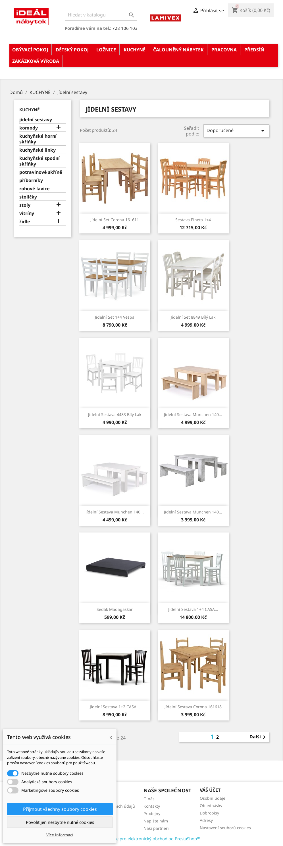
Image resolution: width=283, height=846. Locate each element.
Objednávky (211, 805)
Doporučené (236, 130)
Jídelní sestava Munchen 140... (193, 414)
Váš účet (210, 790)
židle (24, 222)
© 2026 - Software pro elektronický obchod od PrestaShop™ (141, 838)
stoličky (28, 197)
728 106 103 (125, 28)
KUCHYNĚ (134, 50)
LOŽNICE (106, 50)
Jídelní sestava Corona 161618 (193, 706)
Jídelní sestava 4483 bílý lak (114, 414)
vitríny (26, 213)
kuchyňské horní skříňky (38, 139)
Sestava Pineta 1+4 (193, 219)
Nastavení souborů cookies (225, 827)
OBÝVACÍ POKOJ (30, 50)
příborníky (31, 180)
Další (258, 737)
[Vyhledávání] (101, 15)
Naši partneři (156, 828)
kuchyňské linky (37, 150)
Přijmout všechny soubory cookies (60, 809)
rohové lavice (34, 189)
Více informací (59, 834)
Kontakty (151, 806)
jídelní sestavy (35, 120)
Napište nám (155, 821)
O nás (149, 798)
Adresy (206, 820)
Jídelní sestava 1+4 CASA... (193, 609)
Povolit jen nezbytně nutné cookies (60, 822)
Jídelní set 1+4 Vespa (114, 317)
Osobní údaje (212, 798)
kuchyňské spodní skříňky (39, 161)
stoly (24, 205)
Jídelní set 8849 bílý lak (193, 317)
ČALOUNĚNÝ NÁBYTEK (178, 50)
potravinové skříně (40, 172)
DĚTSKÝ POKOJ (72, 50)
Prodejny (151, 813)
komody (28, 128)
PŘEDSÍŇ (254, 50)
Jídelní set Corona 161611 (114, 219)
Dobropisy (209, 813)
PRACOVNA (224, 50)
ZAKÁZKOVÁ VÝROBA (35, 61)
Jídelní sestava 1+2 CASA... (115, 706)
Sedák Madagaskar (115, 609)
